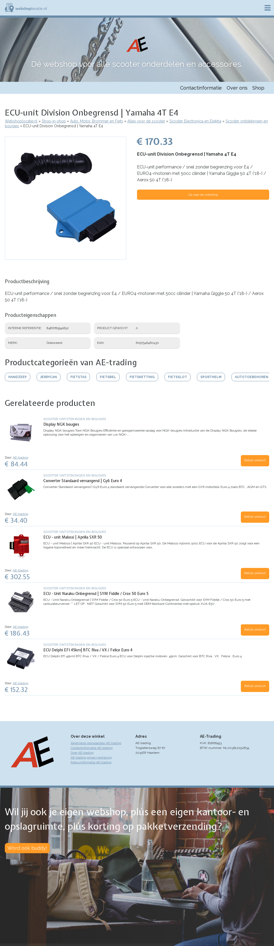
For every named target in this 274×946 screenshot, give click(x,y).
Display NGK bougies (61, 424)
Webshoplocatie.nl (21, 121)
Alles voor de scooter (146, 121)
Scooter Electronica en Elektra (195, 121)
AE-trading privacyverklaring (91, 757)
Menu (267, 8)
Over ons (237, 88)
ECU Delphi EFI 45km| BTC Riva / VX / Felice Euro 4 (87, 650)
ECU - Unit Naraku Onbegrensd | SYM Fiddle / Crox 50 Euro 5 (96, 593)
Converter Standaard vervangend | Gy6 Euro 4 (82, 480)
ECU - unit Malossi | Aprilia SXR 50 (72, 537)
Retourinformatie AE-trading (91, 762)
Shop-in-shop (54, 121)
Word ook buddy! (27, 848)
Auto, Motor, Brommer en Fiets (96, 121)
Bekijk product (255, 460)
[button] (65, 257)
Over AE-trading (82, 753)
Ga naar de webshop (203, 195)
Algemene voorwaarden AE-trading (96, 743)
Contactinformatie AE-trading (92, 748)
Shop (258, 88)
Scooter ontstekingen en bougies (74, 419)
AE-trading (20, 457)
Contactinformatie (201, 88)
